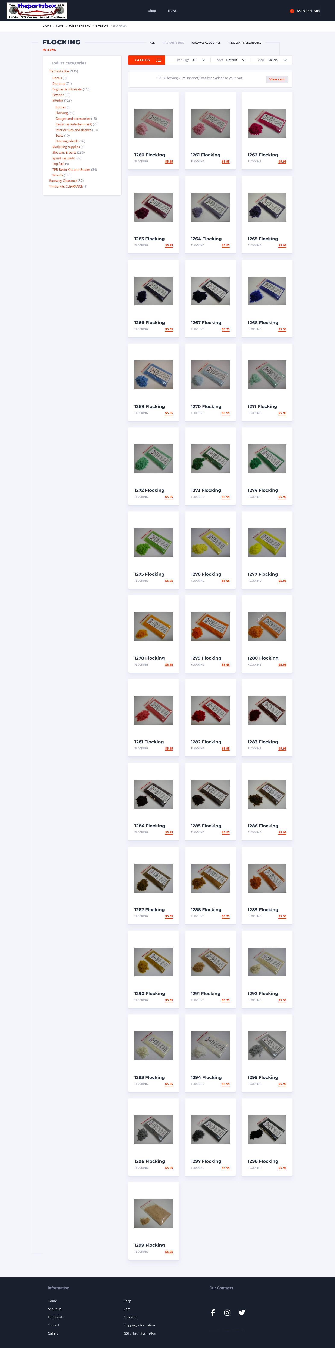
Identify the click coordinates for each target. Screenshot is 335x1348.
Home (47, 26)
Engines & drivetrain (67, 89)
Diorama (58, 83)
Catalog (142, 60)
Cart (127, 1309)
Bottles (61, 107)
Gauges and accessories (73, 118)
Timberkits (55, 1317)
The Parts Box (79, 26)
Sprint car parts (63, 158)
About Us (54, 1309)
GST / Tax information (140, 1333)
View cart (277, 79)
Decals (57, 78)
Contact (53, 1325)
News (172, 10)
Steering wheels (67, 141)
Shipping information (139, 1325)
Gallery (53, 1333)
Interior (101, 26)
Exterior (58, 95)
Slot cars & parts (64, 152)
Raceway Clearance (206, 42)
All (152, 42)
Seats (59, 135)
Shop (152, 10)
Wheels (57, 175)
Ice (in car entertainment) (74, 124)
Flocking (62, 113)
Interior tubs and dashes (73, 130)
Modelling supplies (66, 147)
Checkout (130, 1317)
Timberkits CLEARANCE (244, 42)
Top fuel (58, 164)
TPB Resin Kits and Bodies (71, 169)
